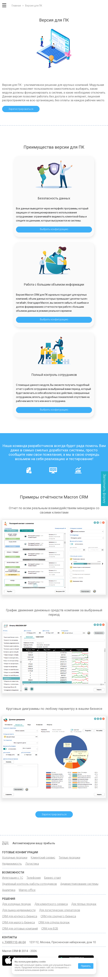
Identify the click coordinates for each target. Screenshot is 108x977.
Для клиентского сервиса (51, 904)
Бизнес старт (52, 877)
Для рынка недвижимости (19, 910)
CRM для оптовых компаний (20, 928)
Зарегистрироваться (20, 109)
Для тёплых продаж (83, 904)
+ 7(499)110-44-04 (14, 942)
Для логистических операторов (59, 910)
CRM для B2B (49, 928)
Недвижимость (12, 863)
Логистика (32, 863)
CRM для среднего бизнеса (58, 916)
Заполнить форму (104, 488)
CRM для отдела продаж (54, 922)
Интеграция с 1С (12, 877)
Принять (86, 966)
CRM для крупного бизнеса (19, 916)
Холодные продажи (14, 857)
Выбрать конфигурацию (54, 229)
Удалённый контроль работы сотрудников (29, 884)
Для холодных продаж (16, 904)
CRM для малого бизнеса (18, 922)
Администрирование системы (79, 884)
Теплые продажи (69, 857)
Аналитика (8, 890)
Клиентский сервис (43, 857)
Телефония (34, 877)
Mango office (27, 890)
